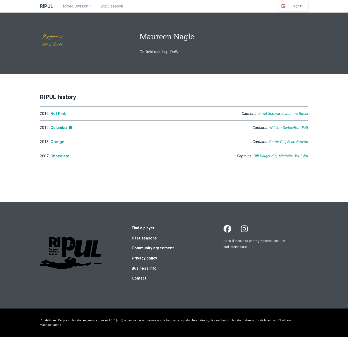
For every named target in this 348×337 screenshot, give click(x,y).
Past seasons (144, 238)
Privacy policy (144, 258)
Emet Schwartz (270, 113)
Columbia (59, 127)
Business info (144, 268)
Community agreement (153, 248)
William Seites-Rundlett (288, 127)
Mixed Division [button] (75, 6)
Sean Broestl (297, 142)
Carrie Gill (277, 142)
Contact (139, 278)
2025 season (112, 6)
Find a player (143, 228)
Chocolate (60, 156)
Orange (57, 142)
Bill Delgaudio (265, 156)
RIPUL (46, 6)
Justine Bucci (296, 113)
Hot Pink (58, 113)
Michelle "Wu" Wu (293, 156)
